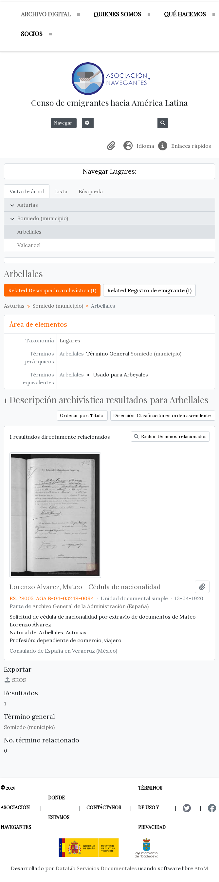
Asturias (27, 204)
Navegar (64, 123)
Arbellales (29, 231)
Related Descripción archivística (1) (52, 290)
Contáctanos (103, 807)
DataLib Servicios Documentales (96, 868)
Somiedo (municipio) (42, 218)
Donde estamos (58, 807)
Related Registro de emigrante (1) (149, 290)
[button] (112, 146)
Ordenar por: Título (82, 415)
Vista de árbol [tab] (26, 191)
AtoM (201, 868)
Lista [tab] (61, 191)
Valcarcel (29, 245)
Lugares (70, 340)
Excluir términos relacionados (170, 436)
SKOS (15, 680)
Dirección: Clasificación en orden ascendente (162, 415)
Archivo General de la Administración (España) (90, 606)
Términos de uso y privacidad (152, 807)
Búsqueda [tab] (91, 191)
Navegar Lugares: (109, 171)
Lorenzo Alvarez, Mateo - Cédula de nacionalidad (85, 587)
